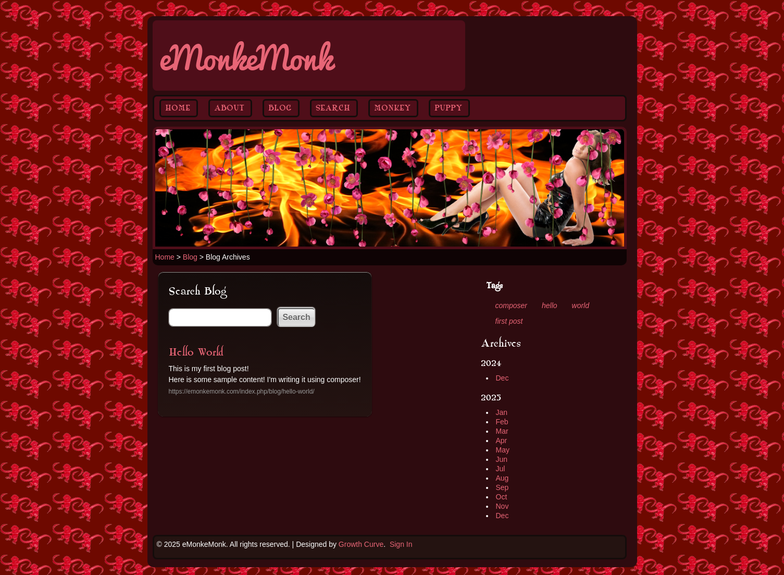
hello (549, 305)
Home (177, 108)
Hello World (196, 352)
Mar (502, 431)
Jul (500, 468)
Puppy (448, 108)
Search (333, 108)
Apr (501, 440)
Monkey (392, 108)
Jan (502, 412)
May (502, 450)
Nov (502, 506)
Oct (501, 497)
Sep (502, 487)
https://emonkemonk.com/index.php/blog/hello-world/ (242, 391)
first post (509, 321)
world (580, 305)
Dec (502, 378)
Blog (280, 108)
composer (511, 305)
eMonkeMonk (245, 55)
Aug (502, 478)
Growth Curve (361, 544)
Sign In (401, 544)
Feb (502, 422)
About (229, 108)
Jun (502, 459)
